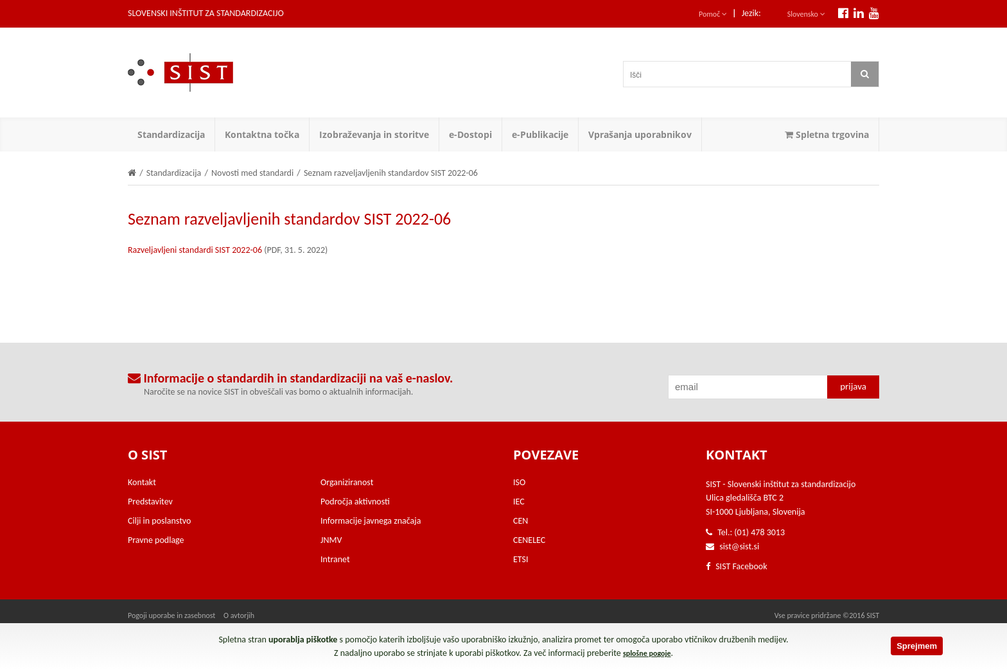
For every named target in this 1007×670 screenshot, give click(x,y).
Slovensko (806, 14)
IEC (519, 501)
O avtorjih (238, 615)
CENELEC (529, 540)
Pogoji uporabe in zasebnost (171, 615)
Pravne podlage (156, 540)
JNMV (331, 540)
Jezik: (751, 13)
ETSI (521, 559)
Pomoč (713, 14)
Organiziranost (346, 482)
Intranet (335, 559)
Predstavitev (150, 501)
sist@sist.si (739, 546)
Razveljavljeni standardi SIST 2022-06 (195, 250)
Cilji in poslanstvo (159, 520)
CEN (520, 520)
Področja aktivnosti (355, 501)
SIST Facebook (736, 566)
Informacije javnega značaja (370, 520)
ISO (519, 482)
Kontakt (142, 482)
